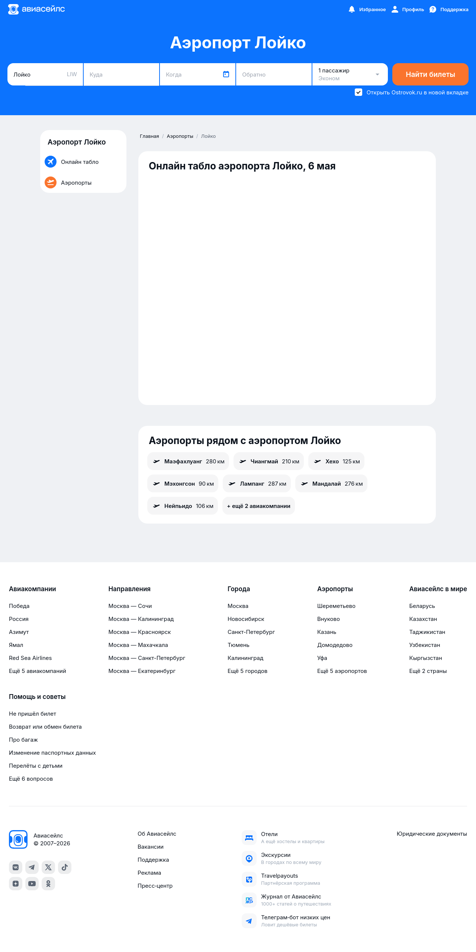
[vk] (15, 867)
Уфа (322, 657)
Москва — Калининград (141, 618)
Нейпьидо (182, 505)
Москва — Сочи (130, 605)
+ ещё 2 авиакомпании (258, 505)
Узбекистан (424, 644)
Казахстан (423, 618)
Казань (327, 631)
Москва (238, 605)
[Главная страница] (36, 9)
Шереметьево (336, 605)
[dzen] (15, 883)
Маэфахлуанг (188, 461)
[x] (48, 867)
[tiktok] (64, 867)
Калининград (245, 657)
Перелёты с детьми (35, 765)
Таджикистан (427, 631)
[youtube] (32, 883)
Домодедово (335, 644)
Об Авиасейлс (157, 833)
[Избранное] (366, 9)
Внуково (328, 618)
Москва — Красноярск (139, 631)
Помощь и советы (37, 696)
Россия (19, 618)
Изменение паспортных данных (52, 752)
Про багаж (23, 739)
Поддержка (153, 859)
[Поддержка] (448, 9)
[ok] (48, 883)
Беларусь (422, 605)
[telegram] (32, 867)
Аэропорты (335, 589)
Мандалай (331, 483)
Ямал (16, 644)
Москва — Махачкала (138, 644)
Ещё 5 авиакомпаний (37, 670)
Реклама (149, 872)
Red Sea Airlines (30, 657)
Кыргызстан (425, 657)
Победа (19, 605)
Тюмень (239, 644)
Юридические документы (432, 833)
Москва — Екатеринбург (142, 670)
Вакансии (151, 846)
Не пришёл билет (32, 713)
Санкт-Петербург (251, 631)
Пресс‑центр (155, 885)
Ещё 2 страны (428, 670)
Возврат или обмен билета (45, 726)
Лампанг (256, 483)
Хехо (336, 461)
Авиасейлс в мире (438, 589)
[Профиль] (407, 9)
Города (239, 589)
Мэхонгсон (183, 483)
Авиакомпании (32, 589)
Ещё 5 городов (247, 670)
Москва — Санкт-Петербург (146, 657)
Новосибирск (246, 618)
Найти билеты (430, 74)
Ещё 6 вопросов (31, 778)
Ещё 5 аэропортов (342, 670)
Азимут (19, 631)
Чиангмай (268, 461)
